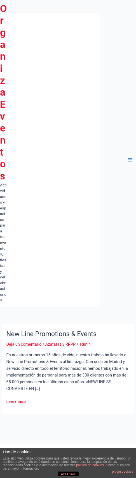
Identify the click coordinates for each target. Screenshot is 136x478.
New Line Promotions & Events (51, 334)
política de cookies (90, 465)
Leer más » (16, 401)
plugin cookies (122, 472)
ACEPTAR (68, 474)
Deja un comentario (23, 344)
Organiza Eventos (3, 92)
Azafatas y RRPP (60, 344)
